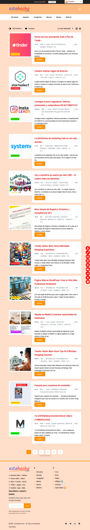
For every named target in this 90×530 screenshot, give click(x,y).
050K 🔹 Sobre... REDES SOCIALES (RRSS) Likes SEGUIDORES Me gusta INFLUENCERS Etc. (55, 111)
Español (69, 1)
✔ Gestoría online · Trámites (18, 475)
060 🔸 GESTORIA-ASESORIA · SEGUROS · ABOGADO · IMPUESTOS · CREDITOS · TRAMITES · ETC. (56, 219)
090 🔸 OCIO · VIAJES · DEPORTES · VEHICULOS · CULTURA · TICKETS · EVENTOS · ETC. (56, 324)
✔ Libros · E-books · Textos (17, 481)
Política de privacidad (20, 513)
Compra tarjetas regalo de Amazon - (51, 70)
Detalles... (40, 59)
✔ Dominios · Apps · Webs (17, 488)
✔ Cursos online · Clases (17, 478)
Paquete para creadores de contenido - (52, 385)
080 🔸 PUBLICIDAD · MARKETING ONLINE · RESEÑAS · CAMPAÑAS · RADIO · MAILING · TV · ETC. (55, 148)
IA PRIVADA (52, 2)
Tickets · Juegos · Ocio (17, 485)
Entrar (27, 506)
